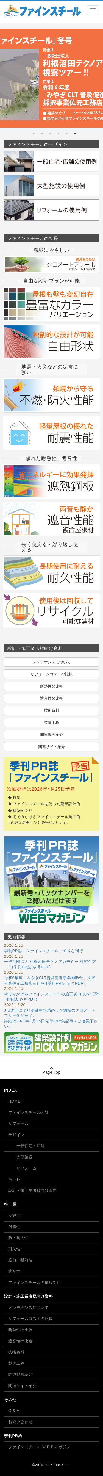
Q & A (14, 1410)
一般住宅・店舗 (26, 1145)
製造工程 (51, 722)
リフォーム (18, 1123)
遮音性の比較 (51, 698)
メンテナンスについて (51, 662)
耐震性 (14, 1227)
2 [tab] (66, 133)
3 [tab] (58, 133)
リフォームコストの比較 (51, 674)
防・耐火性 (18, 1238)
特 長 (14, 1179)
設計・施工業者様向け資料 (32, 1190)
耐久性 (14, 1249)
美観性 (14, 1215)
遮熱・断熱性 (20, 1260)
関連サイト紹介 (51, 746)
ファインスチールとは (28, 1112)
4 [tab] (50, 133)
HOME (14, 1101)
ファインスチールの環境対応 (34, 1282)
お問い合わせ (20, 1422)
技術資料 (51, 710)
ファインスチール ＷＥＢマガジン (39, 1447)
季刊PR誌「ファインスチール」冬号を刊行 (43, 951)
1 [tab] (75, 133)
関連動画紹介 (51, 734)
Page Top (51, 1070)
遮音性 (14, 1271)
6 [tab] (34, 133)
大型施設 (20, 1157)
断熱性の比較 (51, 686)
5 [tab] (42, 133)
